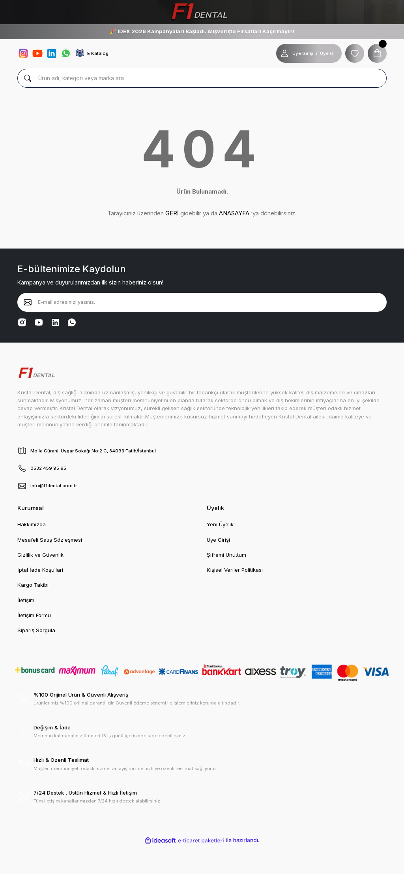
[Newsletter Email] (202, 302)
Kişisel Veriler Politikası (235, 570)
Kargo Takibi (33, 585)
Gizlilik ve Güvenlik (40, 555)
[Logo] (202, 12)
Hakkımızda (31, 524)
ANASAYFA (234, 213)
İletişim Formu (34, 615)
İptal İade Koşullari (40, 570)
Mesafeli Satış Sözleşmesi (49, 540)
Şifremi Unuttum (226, 555)
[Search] (202, 78)
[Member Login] (284, 53)
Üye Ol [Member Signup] (327, 53)
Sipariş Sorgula (36, 630)
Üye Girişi (218, 540)
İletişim (25, 600)
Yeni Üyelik (220, 524)
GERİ (172, 213)
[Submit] (27, 302)
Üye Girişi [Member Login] (302, 53)
